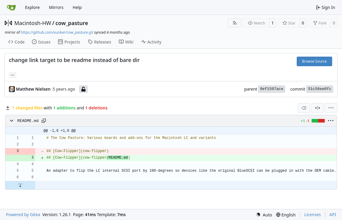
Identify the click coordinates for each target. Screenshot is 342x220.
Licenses (312, 214)
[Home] (11, 7)
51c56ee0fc (319, 89)
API (332, 214)
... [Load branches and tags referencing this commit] (12, 74)
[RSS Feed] (235, 22)
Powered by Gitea (23, 214)
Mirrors (56, 7)
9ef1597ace (271, 89)
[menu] (331, 108)
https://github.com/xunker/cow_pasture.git (57, 32)
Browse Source (314, 61)
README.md (28, 121)
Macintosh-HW (32, 23)
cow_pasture (71, 23)
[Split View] (317, 108)
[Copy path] (44, 121)
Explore (32, 7)
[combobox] (304, 108)
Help (77, 7)
